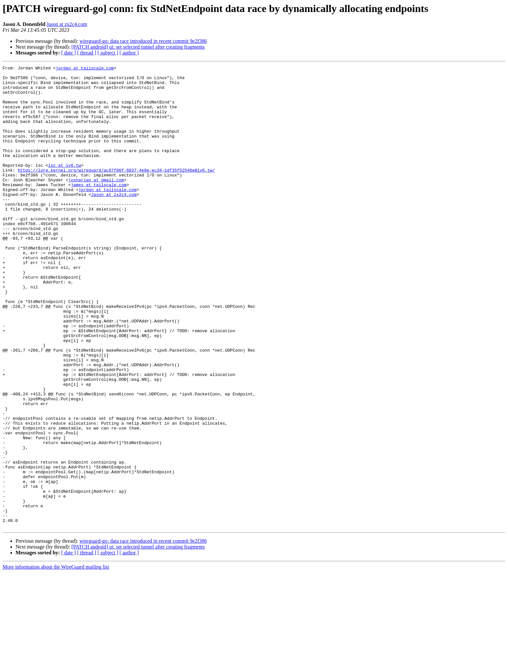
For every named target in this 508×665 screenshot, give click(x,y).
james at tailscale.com (99, 209)
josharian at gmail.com (96, 203)
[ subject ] (108, 52)
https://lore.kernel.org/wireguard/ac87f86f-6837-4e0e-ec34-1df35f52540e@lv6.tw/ (116, 191)
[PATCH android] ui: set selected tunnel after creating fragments (138, 47)
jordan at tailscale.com (85, 69)
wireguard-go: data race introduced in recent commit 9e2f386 (143, 41)
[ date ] (68, 52)
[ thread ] (86, 52)
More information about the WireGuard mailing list (56, 659)
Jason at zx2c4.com (67, 24)
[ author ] (129, 52)
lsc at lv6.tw (64, 185)
